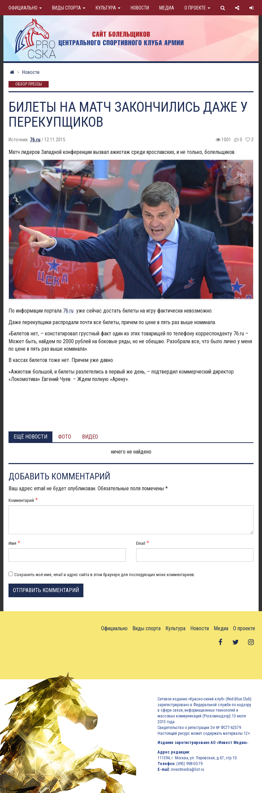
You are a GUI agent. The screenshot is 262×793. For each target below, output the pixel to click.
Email (140, 543)
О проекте (197, 8)
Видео (90, 436)
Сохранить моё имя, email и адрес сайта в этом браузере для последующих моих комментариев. (104, 574)
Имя (12, 543)
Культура (108, 8)
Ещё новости (30, 436)
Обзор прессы (28, 84)
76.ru (35, 139)
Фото (64, 436)
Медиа (166, 8)
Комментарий (21, 500)
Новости (140, 8)
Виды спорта (68, 8)
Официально (25, 8)
